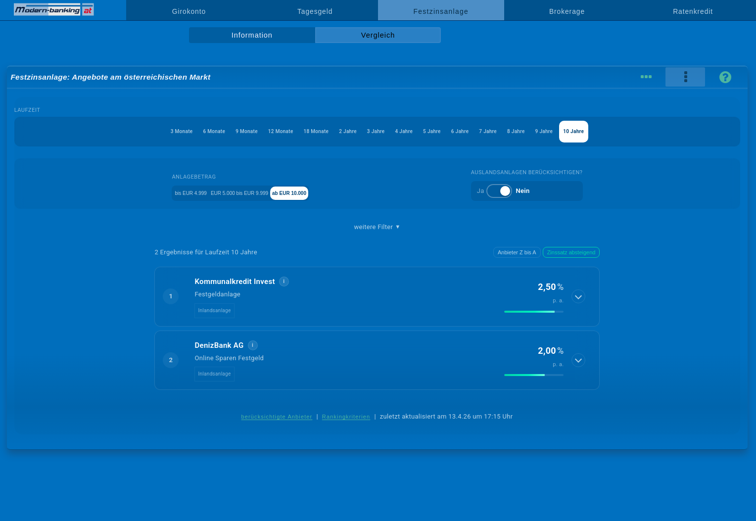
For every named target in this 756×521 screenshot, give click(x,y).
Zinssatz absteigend (571, 252)
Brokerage (567, 11)
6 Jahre (497, 131)
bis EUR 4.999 (177, 192)
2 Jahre (331, 131)
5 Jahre (455, 131)
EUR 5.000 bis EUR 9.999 (251, 192)
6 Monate (138, 131)
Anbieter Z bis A (517, 252)
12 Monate (234, 131)
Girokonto (189, 11)
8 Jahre (579, 131)
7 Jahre (538, 131)
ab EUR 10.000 (326, 192)
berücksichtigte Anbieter (277, 417)
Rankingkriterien (346, 417)
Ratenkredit (693, 11)
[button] (377, 296)
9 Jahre (621, 131)
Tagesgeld (314, 11)
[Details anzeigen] (579, 296)
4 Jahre (414, 131)
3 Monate (91, 131)
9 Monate (185, 131)
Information (252, 35)
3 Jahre (373, 131)
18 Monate (285, 131)
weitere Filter (377, 227)
